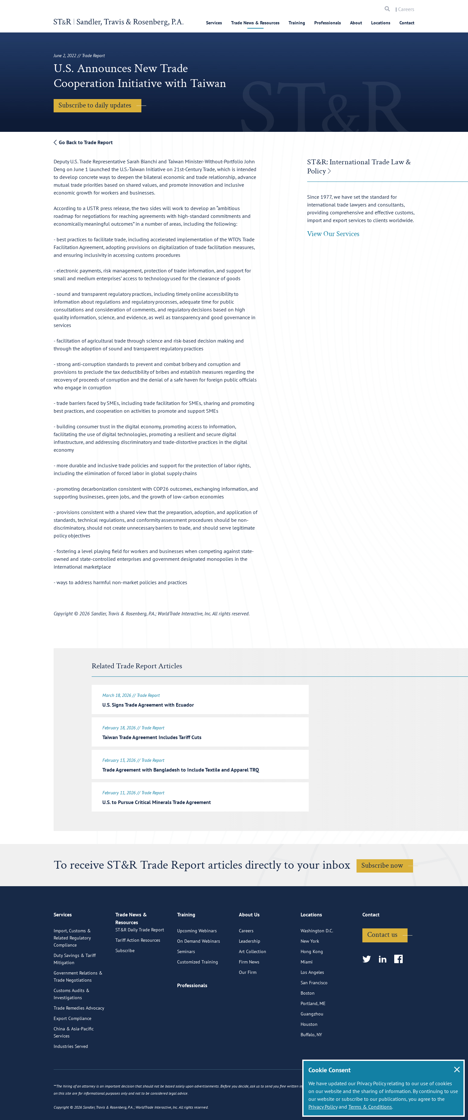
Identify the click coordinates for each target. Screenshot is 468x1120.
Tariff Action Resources (137, 972)
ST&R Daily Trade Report (139, 962)
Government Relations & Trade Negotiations (78, 1001)
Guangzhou (312, 1038)
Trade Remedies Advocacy (79, 1033)
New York (310, 966)
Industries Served (71, 1071)
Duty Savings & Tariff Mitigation (75, 983)
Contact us (382, 959)
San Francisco (314, 1007)
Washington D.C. (317, 955)
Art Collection (252, 976)
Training (297, 23)
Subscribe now (382, 861)
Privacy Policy (322, 1106)
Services (214, 23)
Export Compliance (72, 1043)
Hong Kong (312, 976)
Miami (307, 986)
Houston (309, 1049)
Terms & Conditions (370, 1106)
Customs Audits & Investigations (71, 1018)
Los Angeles (312, 997)
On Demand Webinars (198, 966)
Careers (406, 9)
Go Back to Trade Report (83, 142)
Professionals (327, 23)
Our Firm (247, 997)
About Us (249, 942)
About (356, 23)
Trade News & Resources (255, 23)
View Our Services (333, 234)
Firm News (249, 986)
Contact (406, 23)
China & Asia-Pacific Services (74, 1057)
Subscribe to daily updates (94, 105)
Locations (380, 23)
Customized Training (197, 986)
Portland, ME (313, 1028)
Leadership (249, 966)
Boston (308, 1018)
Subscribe (125, 983)
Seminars (186, 976)
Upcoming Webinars (197, 955)
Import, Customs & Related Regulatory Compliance (72, 962)
